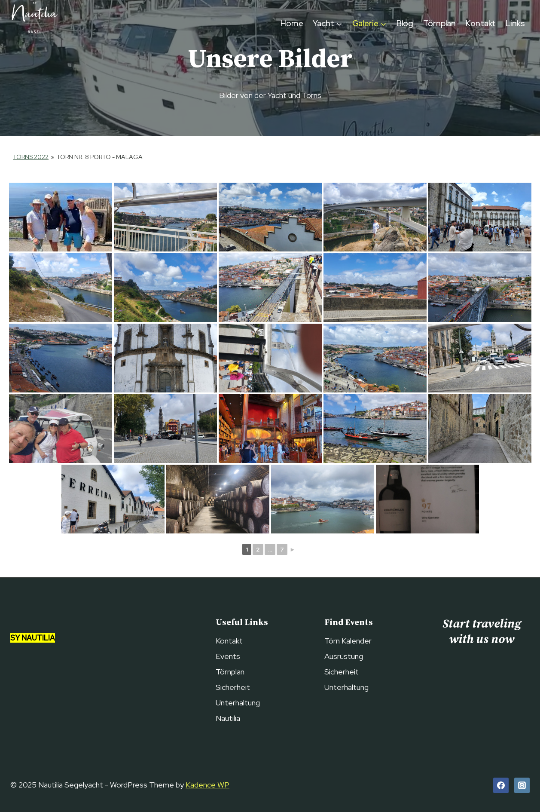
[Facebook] (501, 785)
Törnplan (439, 23)
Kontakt (481, 23)
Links (515, 23)
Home (292, 23)
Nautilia (228, 718)
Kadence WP (207, 785)
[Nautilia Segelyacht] (34, 23)
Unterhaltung (238, 703)
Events (228, 656)
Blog (405, 23)
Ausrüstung (343, 656)
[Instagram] (522, 785)
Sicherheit (233, 687)
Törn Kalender (348, 641)
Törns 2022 (31, 157)
